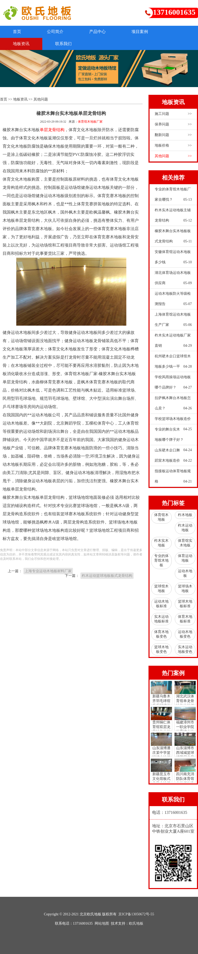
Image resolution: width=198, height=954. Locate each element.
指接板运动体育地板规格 (173, 478)
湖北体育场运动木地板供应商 (173, 279)
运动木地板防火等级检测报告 (173, 300)
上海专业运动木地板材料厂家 (48, 571)
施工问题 (173, 114)
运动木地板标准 (161, 604)
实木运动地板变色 (185, 649)
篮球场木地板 (185, 588)
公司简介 (55, 31)
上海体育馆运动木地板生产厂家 (173, 321)
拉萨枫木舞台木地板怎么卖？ (173, 404)
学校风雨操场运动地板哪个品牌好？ (173, 384)
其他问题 (41, 99)
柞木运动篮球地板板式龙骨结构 (107, 576)
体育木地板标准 (185, 619)
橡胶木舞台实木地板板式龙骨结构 (173, 238)
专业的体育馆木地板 (161, 560)
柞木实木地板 (161, 543)
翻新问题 (173, 135)
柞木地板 (185, 515)
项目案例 (139, 31)
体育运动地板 (185, 558)
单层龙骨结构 (52, 130)
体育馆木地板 (161, 517)
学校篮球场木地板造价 (173, 420)
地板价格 (173, 145)
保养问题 (173, 124)
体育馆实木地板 (185, 543)
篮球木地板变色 (161, 649)
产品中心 (97, 31)
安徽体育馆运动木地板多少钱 (173, 258)
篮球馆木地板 (161, 588)
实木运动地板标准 (161, 619)
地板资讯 (21, 43)
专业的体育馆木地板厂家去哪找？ (173, 196)
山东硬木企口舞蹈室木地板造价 (173, 457)
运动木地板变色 (185, 634)
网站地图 (102, 923)
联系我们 (63, 43)
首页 (17, 31)
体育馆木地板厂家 (90, 121)
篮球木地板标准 (185, 604)
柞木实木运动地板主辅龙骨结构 (173, 217)
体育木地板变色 (161, 634)
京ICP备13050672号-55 (136, 914)
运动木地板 (185, 573)
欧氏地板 (136, 923)
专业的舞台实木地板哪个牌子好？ (173, 436)
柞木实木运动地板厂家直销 (173, 342)
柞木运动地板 (185, 528)
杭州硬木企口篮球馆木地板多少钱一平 (173, 363)
